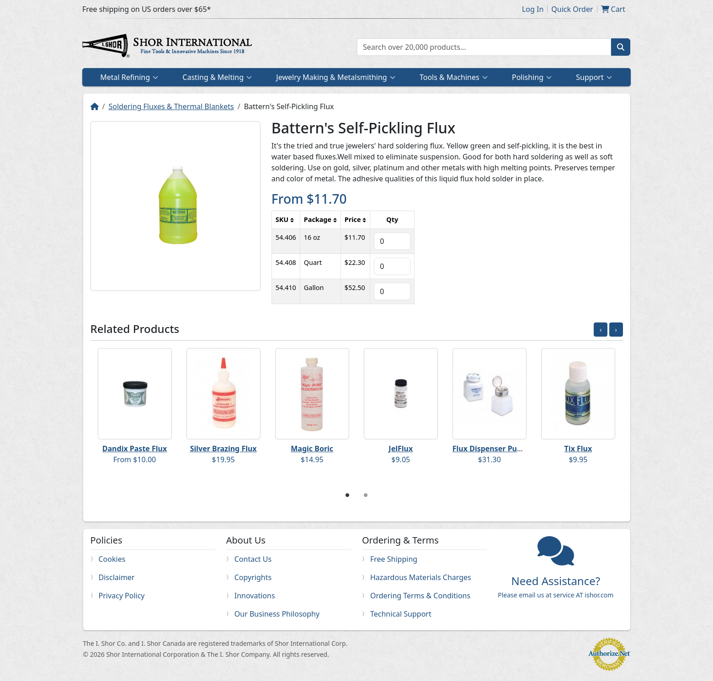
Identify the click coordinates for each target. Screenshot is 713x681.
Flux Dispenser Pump (490, 448)
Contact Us (252, 559)
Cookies (112, 559)
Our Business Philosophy (276, 614)
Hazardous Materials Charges (420, 577)
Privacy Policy (122, 596)
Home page (169, 47)
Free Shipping (393, 559)
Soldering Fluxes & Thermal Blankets (171, 106)
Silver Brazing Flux (223, 448)
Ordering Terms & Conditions (420, 596)
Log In (532, 9)
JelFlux (400, 448)
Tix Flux (578, 448)
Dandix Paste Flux (134, 448)
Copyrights (252, 577)
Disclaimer (117, 577)
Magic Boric (312, 448)
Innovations (254, 596)
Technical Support (400, 614)
